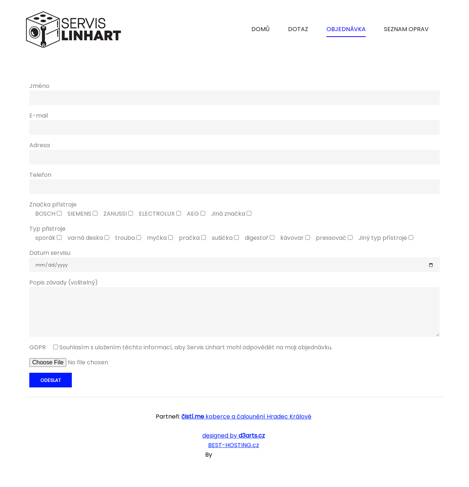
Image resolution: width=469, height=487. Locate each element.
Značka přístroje (53, 204)
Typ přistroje (47, 228)
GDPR (180, 347)
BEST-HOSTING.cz (233, 445)
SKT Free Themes (239, 454)
